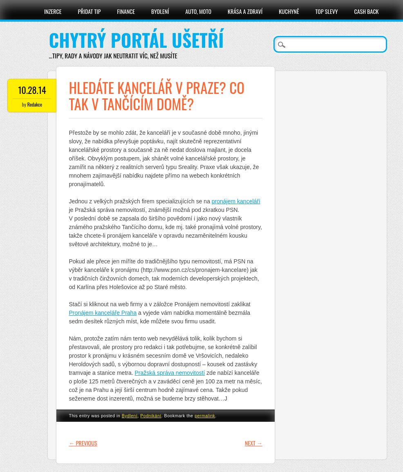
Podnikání (150, 415)
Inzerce (53, 11)
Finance (126, 11)
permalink (205, 415)
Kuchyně (289, 11)
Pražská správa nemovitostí (170, 373)
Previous (83, 443)
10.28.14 (32, 89)
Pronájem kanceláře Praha (103, 312)
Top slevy (327, 11)
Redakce (34, 104)
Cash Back (366, 11)
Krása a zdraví (245, 11)
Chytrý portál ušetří (136, 40)
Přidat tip (89, 11)
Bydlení (160, 11)
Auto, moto (199, 11)
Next (253, 443)
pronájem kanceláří (236, 201)
